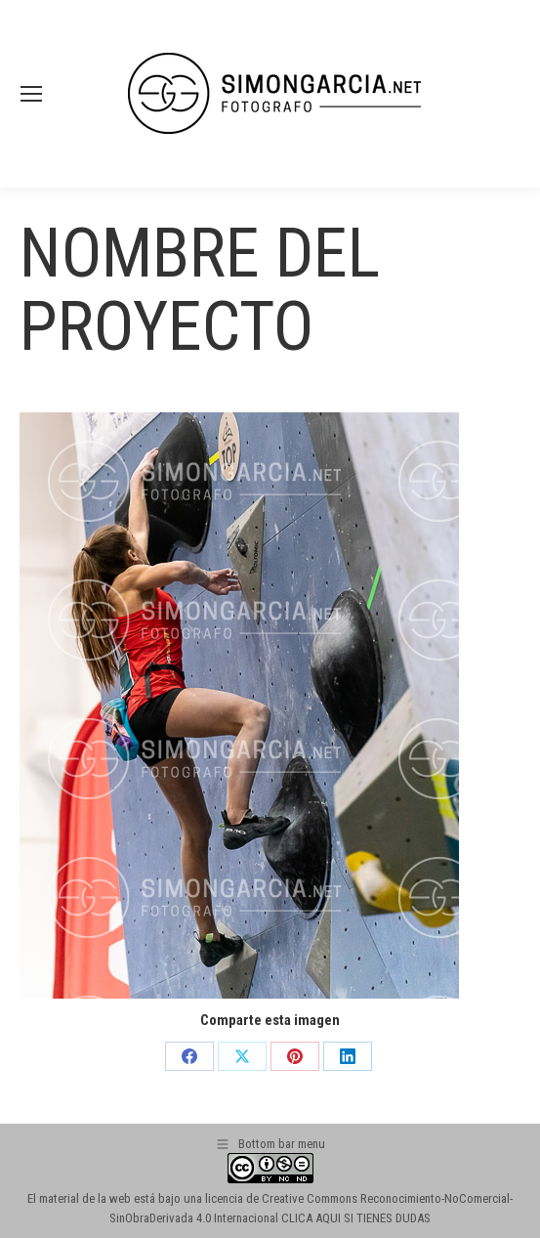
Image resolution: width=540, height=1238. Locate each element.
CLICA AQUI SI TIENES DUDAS (356, 1218)
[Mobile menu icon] (31, 94)
